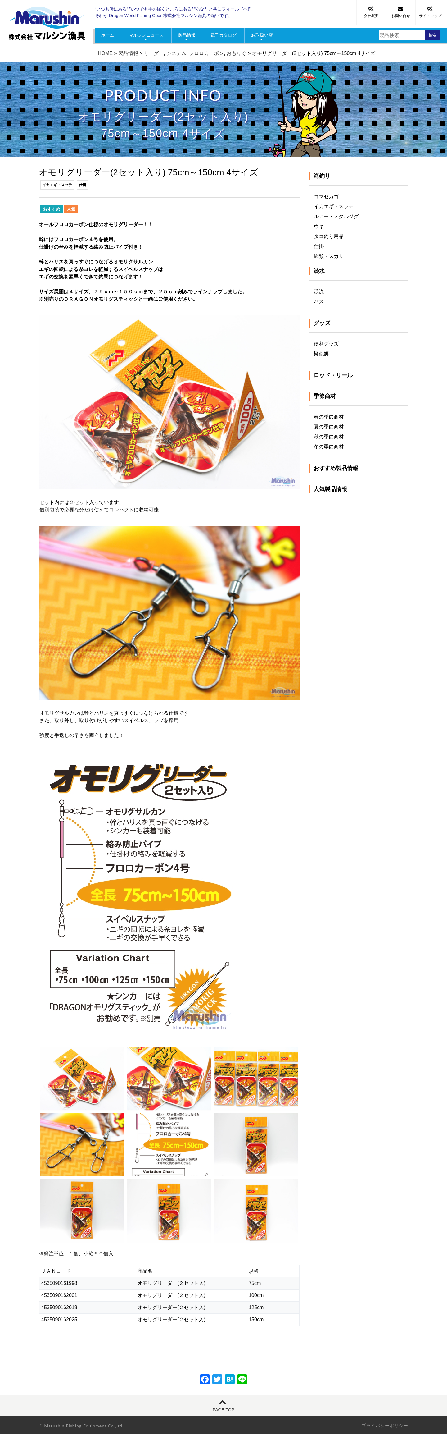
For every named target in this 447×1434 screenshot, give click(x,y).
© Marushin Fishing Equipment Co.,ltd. (81, 1425)
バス (319, 301)
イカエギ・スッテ (334, 206)
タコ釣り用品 (329, 236)
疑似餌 (321, 353)
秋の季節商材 (329, 436)
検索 (432, 35)
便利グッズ (326, 343)
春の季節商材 (329, 416)
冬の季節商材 (329, 446)
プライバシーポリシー (385, 1425)
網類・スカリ (329, 256)
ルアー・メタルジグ (336, 216)
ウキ (319, 226)
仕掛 (319, 246)
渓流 (319, 291)
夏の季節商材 (329, 426)
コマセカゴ (326, 196)
